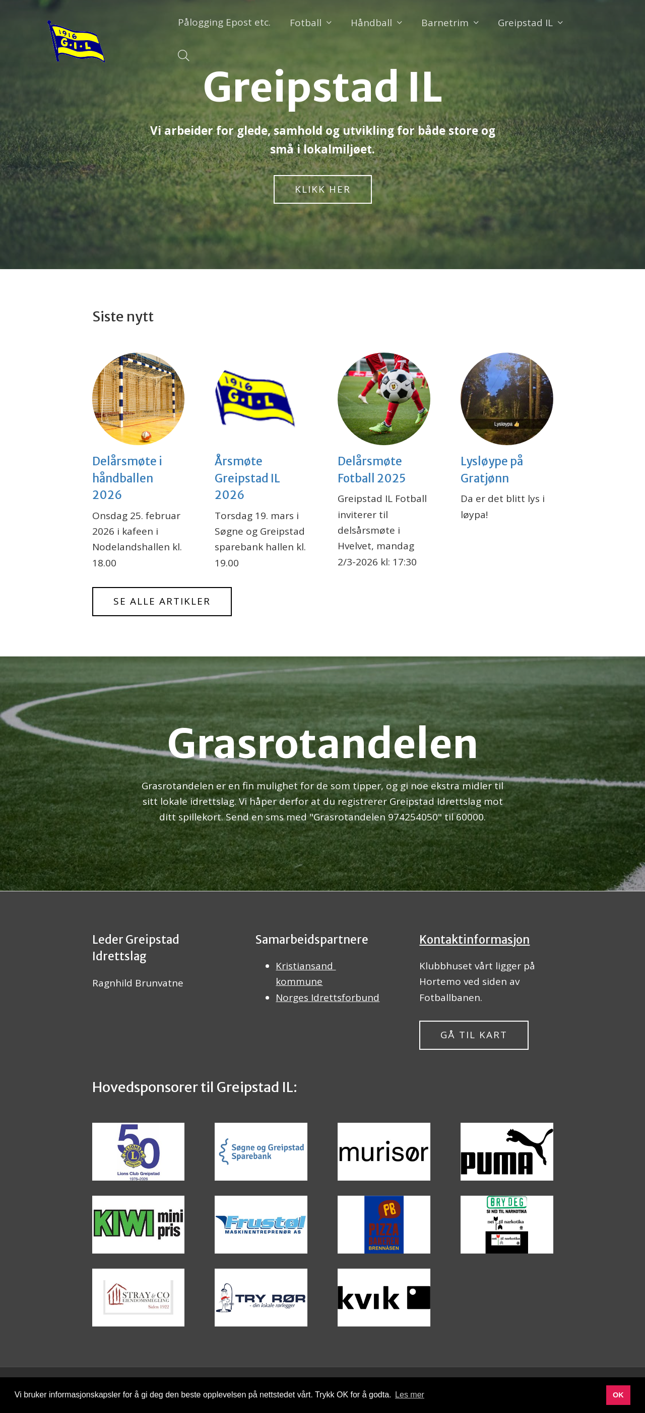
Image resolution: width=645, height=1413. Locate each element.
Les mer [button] (409, 1394)
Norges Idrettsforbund (327, 997)
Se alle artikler (162, 601)
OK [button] (618, 1395)
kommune (299, 981)
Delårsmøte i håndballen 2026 (127, 478)
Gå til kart (473, 1034)
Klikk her (323, 189)
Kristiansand (306, 965)
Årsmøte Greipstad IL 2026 (247, 478)
